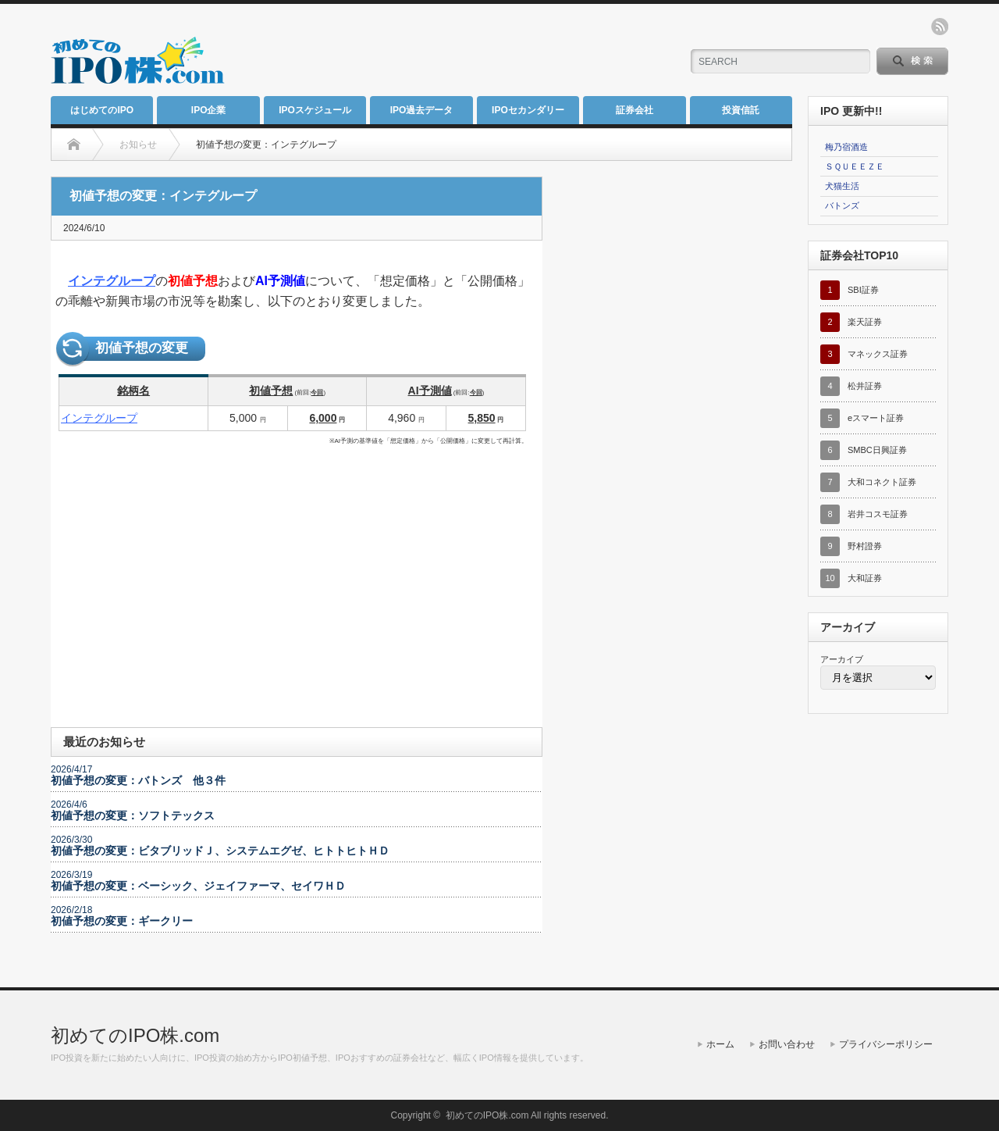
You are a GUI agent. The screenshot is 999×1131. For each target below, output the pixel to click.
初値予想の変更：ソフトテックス (133, 815)
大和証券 (865, 578)
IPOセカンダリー (528, 110)
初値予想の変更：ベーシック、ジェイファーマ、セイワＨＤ (198, 885)
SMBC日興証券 (877, 450)
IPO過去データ (421, 110)
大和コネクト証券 (882, 482)
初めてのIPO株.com (135, 1035)
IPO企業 (208, 110)
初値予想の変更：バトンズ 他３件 (138, 780)
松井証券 (865, 386)
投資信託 (740, 110)
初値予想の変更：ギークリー (122, 921)
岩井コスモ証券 (878, 514)
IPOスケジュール (315, 110)
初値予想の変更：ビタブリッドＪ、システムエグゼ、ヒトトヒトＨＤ (220, 850)
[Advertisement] (484, 50)
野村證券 (865, 546)
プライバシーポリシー (886, 1044)
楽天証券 (865, 321)
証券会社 (634, 110)
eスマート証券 (876, 418)
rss (939, 26)
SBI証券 (863, 289)
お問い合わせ (787, 1044)
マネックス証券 (878, 354)
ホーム (720, 1044)
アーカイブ (841, 659)
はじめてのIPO (101, 110)
